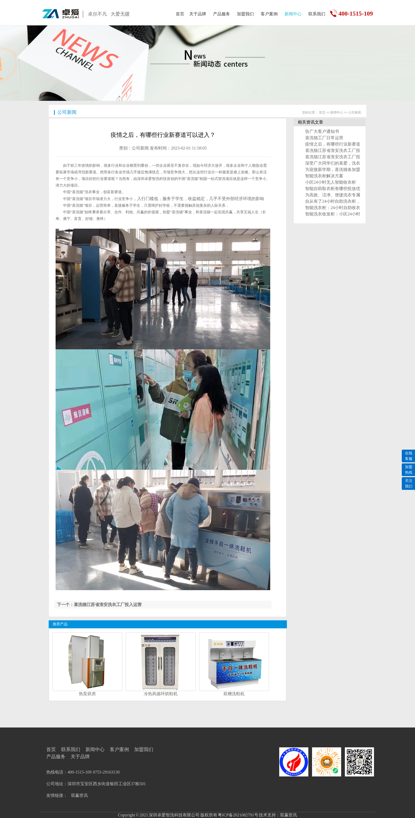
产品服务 (221, 14)
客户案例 (269, 14)
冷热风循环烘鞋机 (161, 694)
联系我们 (316, 14)
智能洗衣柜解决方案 (324, 176)
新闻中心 (293, 14)
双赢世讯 (79, 795)
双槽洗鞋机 (234, 694)
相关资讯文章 (310, 122)
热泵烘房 (87, 694)
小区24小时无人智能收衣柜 (330, 182)
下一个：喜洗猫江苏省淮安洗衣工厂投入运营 (99, 604)
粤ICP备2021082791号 (237, 815)
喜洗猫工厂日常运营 (324, 137)
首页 (180, 14)
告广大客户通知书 (322, 131)
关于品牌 (197, 14)
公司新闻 (66, 112)
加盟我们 (245, 14)
